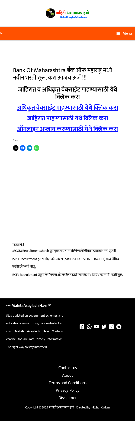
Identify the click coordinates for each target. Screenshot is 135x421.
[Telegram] (118, 326)
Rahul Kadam (101, 407)
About (67, 375)
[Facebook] (82, 326)
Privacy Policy (67, 390)
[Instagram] (111, 326)
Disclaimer (67, 397)
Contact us (67, 367)
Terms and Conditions (67, 382)
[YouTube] (96, 326)
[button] (1, 33)
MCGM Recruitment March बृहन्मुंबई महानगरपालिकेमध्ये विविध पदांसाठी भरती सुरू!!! (64, 251)
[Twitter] (104, 326)
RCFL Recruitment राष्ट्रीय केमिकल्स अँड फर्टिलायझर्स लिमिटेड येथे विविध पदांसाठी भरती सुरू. (67, 275)
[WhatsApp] (89, 326)
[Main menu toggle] (124, 33)
